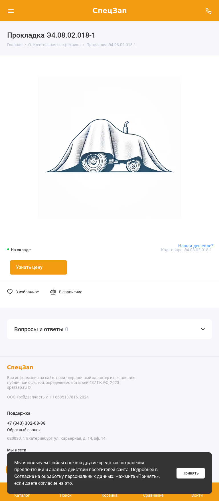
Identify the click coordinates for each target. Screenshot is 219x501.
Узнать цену (29, 267)
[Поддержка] (208, 10)
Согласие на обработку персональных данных (63, 476)
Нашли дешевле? (195, 245)
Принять (190, 473)
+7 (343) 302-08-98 (26, 423)
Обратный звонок (24, 430)
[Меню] (10, 10)
